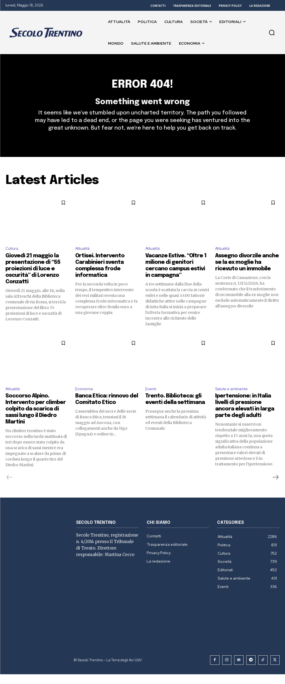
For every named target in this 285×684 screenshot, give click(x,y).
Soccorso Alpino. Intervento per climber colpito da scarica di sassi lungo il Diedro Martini (35, 419)
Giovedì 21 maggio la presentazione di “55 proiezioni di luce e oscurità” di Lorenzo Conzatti (32, 278)
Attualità (84, 257)
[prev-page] (9, 488)
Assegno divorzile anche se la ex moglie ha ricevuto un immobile (247, 271)
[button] (272, 32)
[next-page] (275, 488)
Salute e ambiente (233, 399)
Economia (84, 399)
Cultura (12, 257)
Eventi (151, 399)
